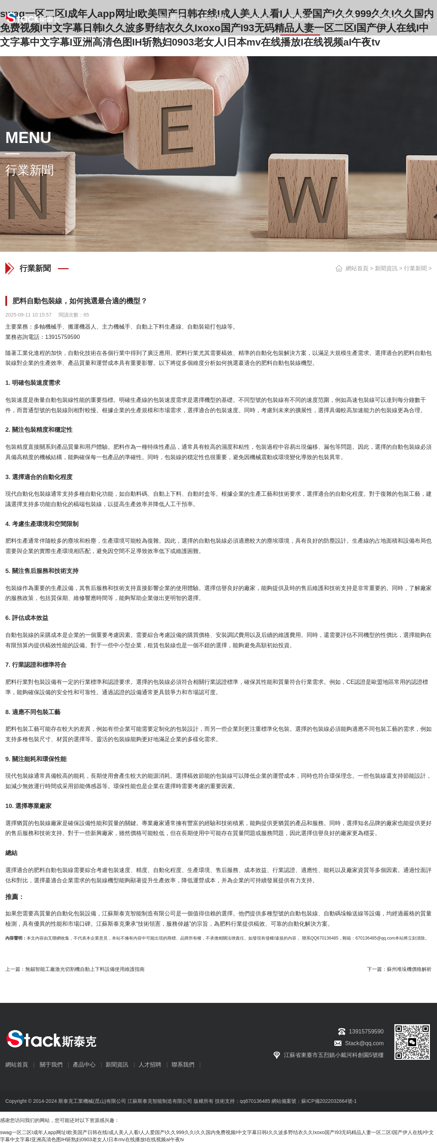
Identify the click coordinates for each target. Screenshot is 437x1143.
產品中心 (257, 17)
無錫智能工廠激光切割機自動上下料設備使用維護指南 (85, 969)
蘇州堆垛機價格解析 (409, 969)
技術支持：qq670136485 (242, 1101)
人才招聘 (343, 17)
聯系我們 (387, 17)
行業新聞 (415, 268)
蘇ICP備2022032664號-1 (329, 1101)
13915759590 (62, 337)
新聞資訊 (300, 17)
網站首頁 (170, 17)
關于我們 (213, 17)
